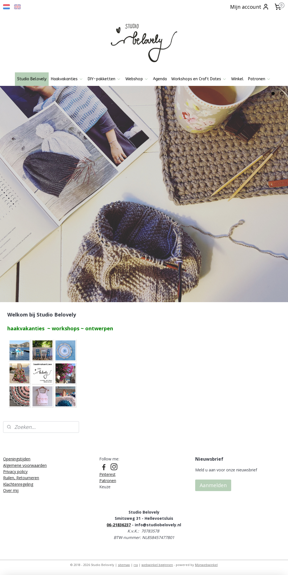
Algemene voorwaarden (25, 465)
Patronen (259, 79)
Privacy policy (15, 471)
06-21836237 (119, 524)
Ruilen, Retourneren (21, 477)
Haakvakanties (67, 79)
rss (136, 565)
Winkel (237, 79)
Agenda (160, 79)
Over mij (11, 490)
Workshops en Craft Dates (199, 79)
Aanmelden (213, 485)
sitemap (124, 565)
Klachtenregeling (18, 484)
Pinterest (107, 474)
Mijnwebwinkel (206, 565)
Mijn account (249, 6)
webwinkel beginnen (157, 565)
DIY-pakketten (104, 79)
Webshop (136, 79)
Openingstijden (16, 459)
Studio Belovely (31, 79)
